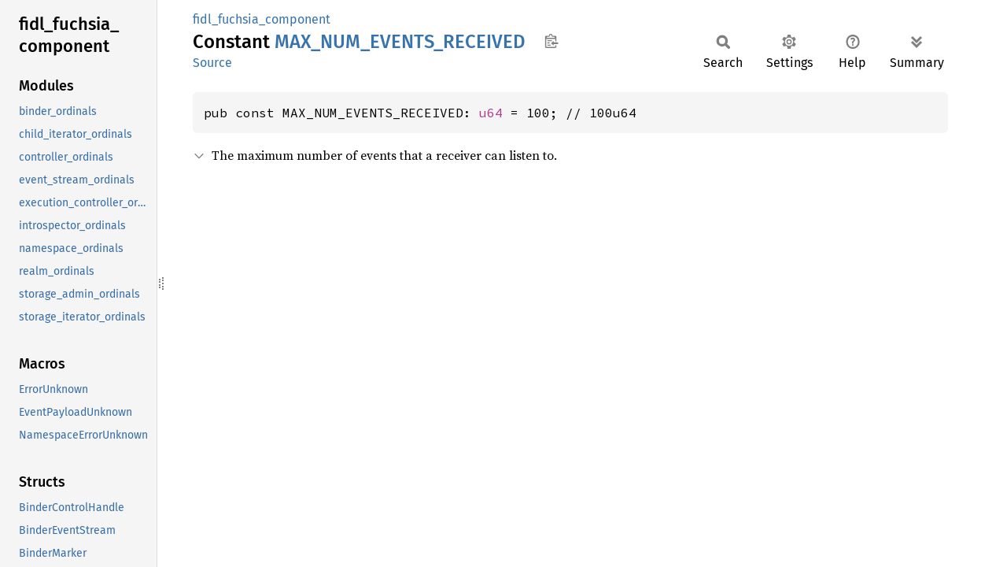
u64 (491, 112)
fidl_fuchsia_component (261, 19)
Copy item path (551, 41)
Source (212, 62)
